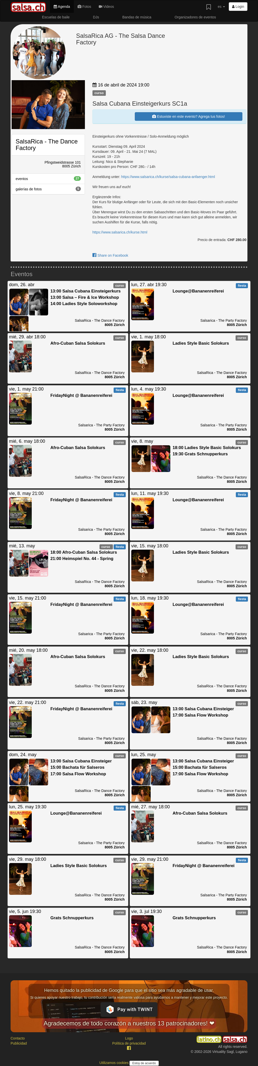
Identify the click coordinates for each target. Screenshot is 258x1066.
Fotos (84, 7)
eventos (48, 178)
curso (99, 93)
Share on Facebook (110, 255)
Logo (129, 1038)
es (221, 7)
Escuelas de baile (56, 17)
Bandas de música (136, 17)
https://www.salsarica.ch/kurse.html (119, 232)
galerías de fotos (48, 189)
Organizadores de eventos (195, 17)
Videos (106, 7)
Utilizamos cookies (114, 1063)
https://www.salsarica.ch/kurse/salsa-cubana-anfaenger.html (168, 177)
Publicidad (19, 1043)
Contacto (18, 1038)
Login (238, 7)
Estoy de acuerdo (144, 1063)
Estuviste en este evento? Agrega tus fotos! (188, 116)
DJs (96, 17)
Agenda (62, 7)
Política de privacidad (129, 1043)
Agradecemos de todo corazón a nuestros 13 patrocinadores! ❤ (129, 1023)
